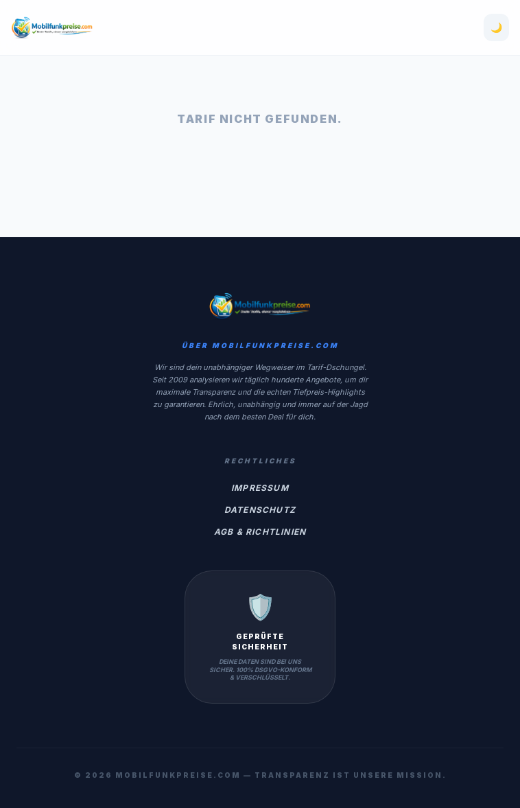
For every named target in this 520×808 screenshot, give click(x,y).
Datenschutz (260, 510)
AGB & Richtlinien (260, 532)
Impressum (260, 488)
